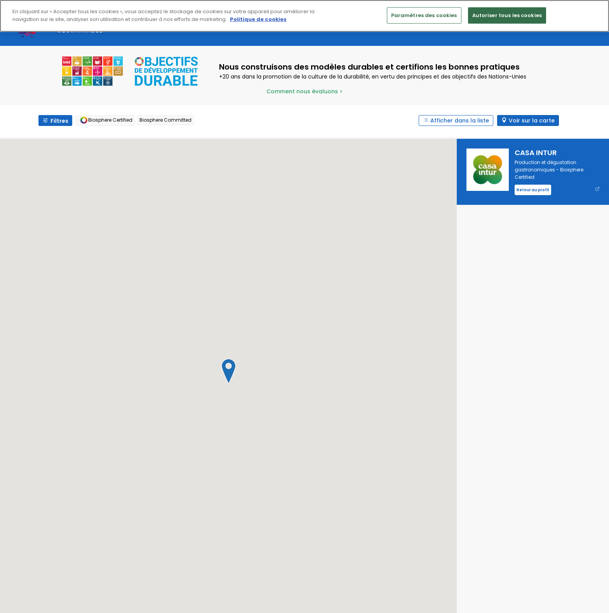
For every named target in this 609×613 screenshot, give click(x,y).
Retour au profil (533, 190)
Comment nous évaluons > (304, 91)
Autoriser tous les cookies (507, 15)
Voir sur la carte (532, 120)
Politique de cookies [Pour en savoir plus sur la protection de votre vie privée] (258, 19)
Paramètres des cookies (424, 15)
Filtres (59, 121)
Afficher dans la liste (459, 120)
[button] (228, 371)
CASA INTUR (536, 152)
